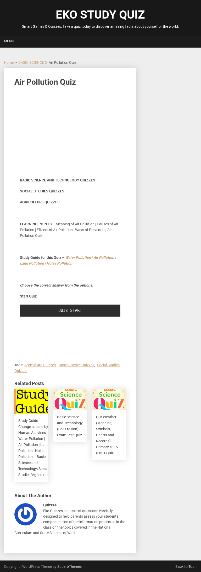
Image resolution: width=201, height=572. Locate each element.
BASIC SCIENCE (31, 62)
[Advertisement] (70, 129)
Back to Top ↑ (186, 566)
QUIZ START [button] (70, 310)
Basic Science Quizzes (76, 365)
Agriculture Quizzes (40, 365)
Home (9, 62)
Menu (9, 41)
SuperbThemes (69, 566)
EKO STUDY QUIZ (100, 14)
